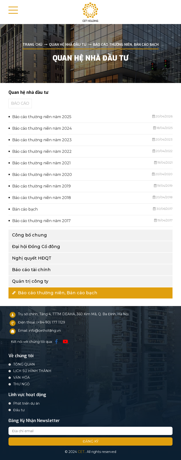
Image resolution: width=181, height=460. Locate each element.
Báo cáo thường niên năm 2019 (41, 186)
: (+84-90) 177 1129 (50, 322)
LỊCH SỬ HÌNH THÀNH (32, 371)
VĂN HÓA (21, 377)
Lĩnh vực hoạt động (27, 395)
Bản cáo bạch (25, 209)
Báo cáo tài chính (31, 269)
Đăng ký (91, 441)
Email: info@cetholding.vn (39, 330)
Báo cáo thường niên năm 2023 (42, 140)
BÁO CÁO (20, 103)
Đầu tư (19, 410)
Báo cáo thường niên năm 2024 (42, 128)
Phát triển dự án (26, 403)
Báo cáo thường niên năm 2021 (41, 163)
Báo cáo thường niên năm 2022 (42, 151)
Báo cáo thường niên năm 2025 (41, 117)
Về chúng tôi (20, 356)
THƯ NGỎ (21, 384)
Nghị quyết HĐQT (31, 258)
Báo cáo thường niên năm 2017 (41, 221)
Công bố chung (29, 235)
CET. (81, 452)
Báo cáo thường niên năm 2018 (41, 197)
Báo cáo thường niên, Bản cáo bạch (54, 292)
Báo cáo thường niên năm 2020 (42, 174)
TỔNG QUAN (24, 364)
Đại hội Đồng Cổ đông (36, 246)
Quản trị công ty (30, 281)
